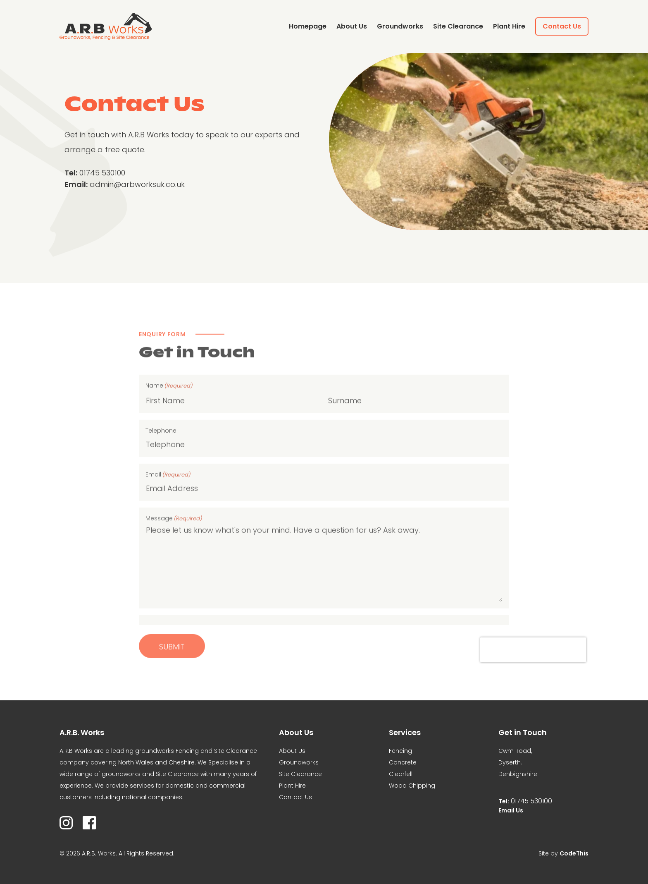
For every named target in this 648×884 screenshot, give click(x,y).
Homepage (307, 26)
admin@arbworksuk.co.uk (137, 184)
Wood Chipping (412, 785)
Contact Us (562, 26)
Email (168, 499)
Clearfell (400, 774)
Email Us (510, 810)
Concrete (403, 762)
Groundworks (400, 26)
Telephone (160, 455)
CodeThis (574, 853)
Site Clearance (458, 26)
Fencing (400, 751)
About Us (351, 26)
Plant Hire (509, 26)
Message (173, 543)
